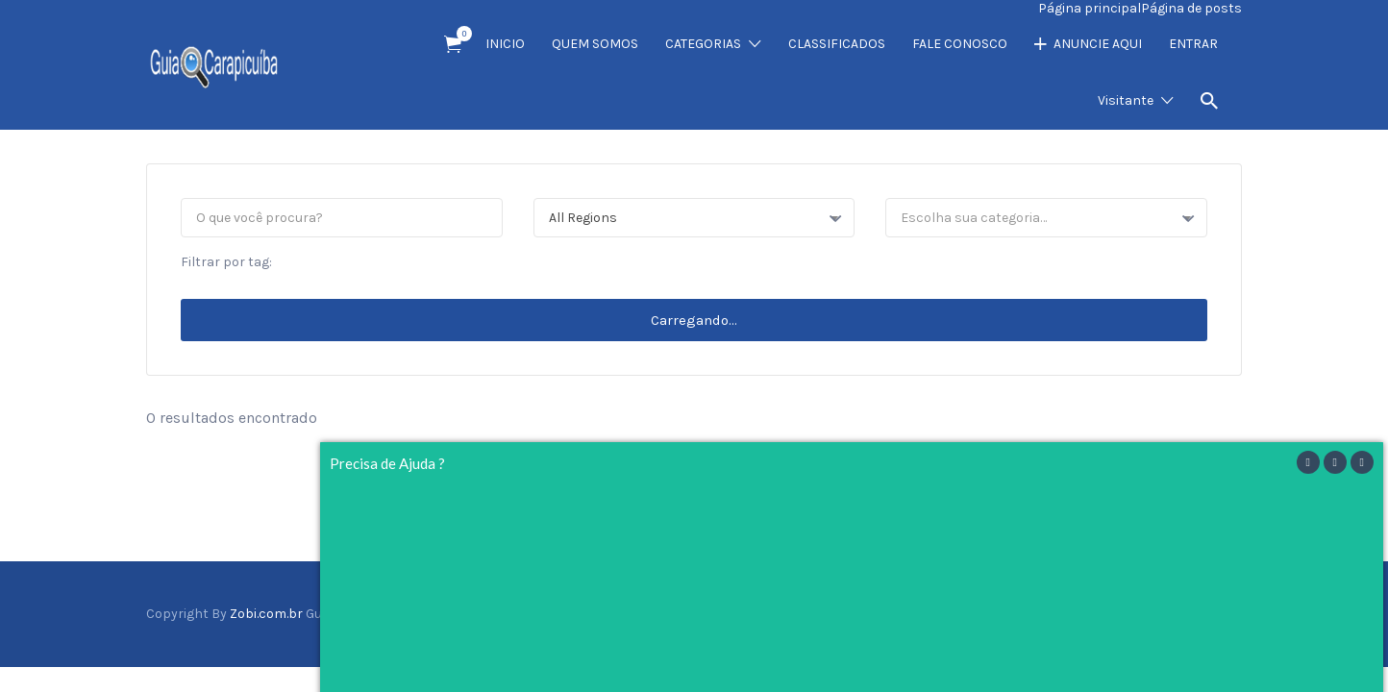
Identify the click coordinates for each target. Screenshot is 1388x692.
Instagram (1200, 613)
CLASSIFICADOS (836, 44)
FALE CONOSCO (959, 44)
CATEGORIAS (703, 44)
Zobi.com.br (266, 614)
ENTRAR (1193, 44)
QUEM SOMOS (595, 44)
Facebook (1141, 613)
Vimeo (1232, 613)
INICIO (505, 44)
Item (459, 33)
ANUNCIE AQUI (1097, 44)
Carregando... (694, 320)
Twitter (1168, 613)
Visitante (1125, 100)
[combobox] (694, 217)
